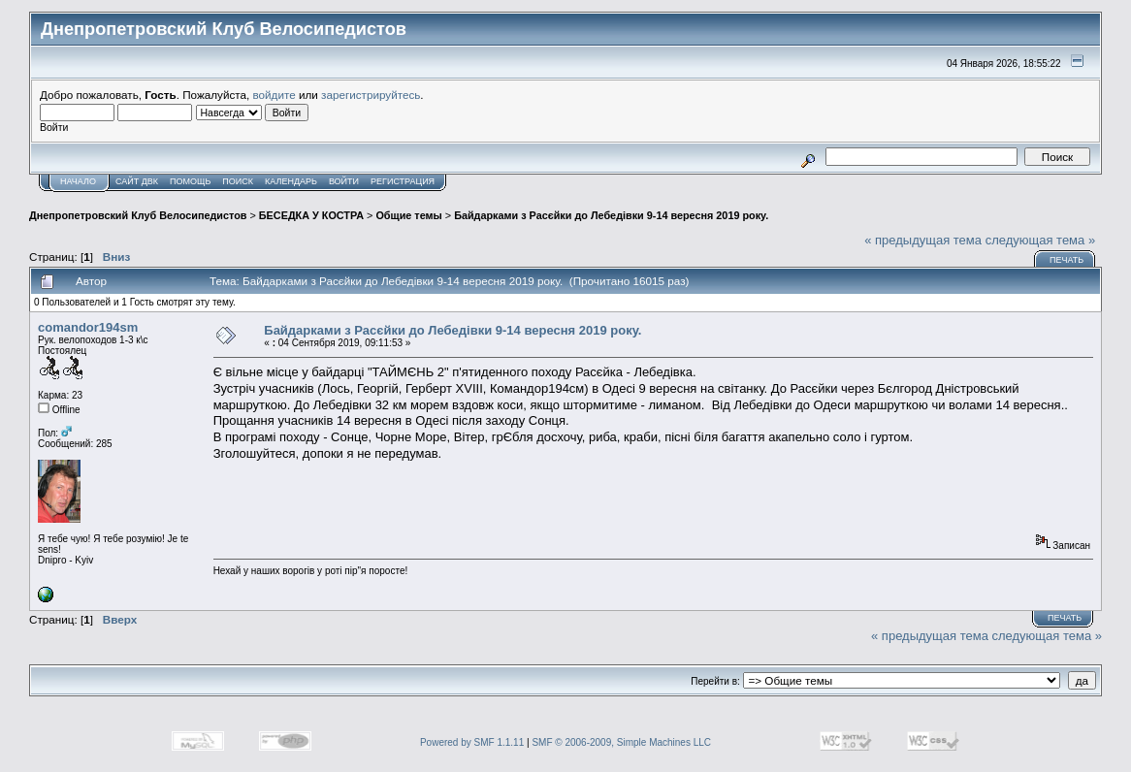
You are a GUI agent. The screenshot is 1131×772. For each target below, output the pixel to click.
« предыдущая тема (923, 240)
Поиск (237, 181)
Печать (1066, 260)
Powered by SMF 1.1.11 (472, 742)
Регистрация (403, 181)
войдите (274, 94)
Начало (78, 181)
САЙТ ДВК (136, 181)
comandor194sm (88, 327)
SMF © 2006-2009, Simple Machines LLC (621, 742)
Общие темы (408, 215)
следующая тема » (1041, 240)
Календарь (291, 181)
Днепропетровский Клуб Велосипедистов (137, 215)
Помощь (190, 181)
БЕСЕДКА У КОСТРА (311, 215)
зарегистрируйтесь (370, 94)
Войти (344, 181)
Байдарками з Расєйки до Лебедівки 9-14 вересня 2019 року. (611, 215)
